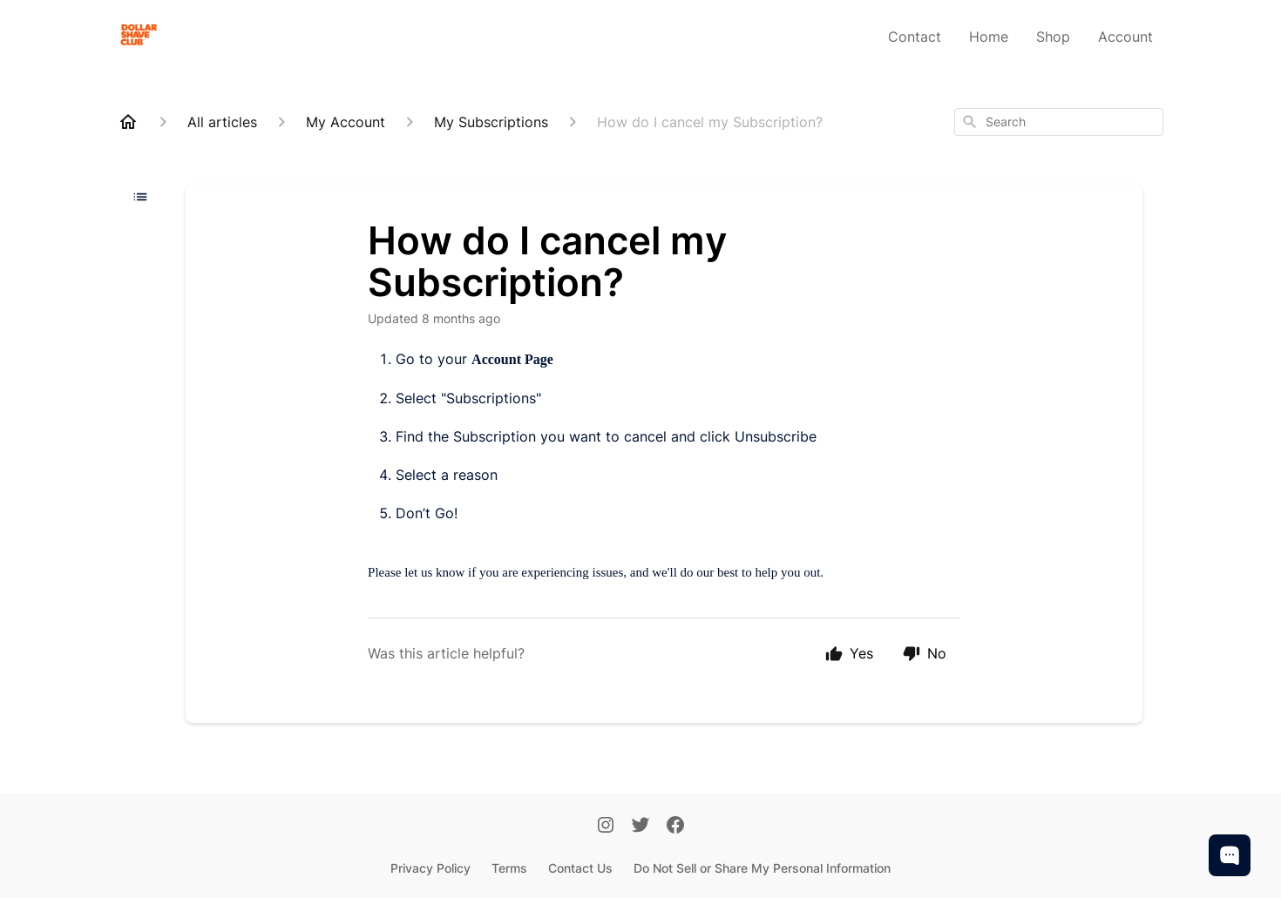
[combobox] (1058, 122)
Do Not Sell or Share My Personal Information (762, 868)
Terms (509, 868)
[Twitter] (640, 826)
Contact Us (580, 868)
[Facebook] (675, 826)
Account (1125, 36)
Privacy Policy (430, 868)
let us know (434, 572)
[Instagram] (605, 826)
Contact (914, 36)
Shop (1053, 36)
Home (988, 36)
